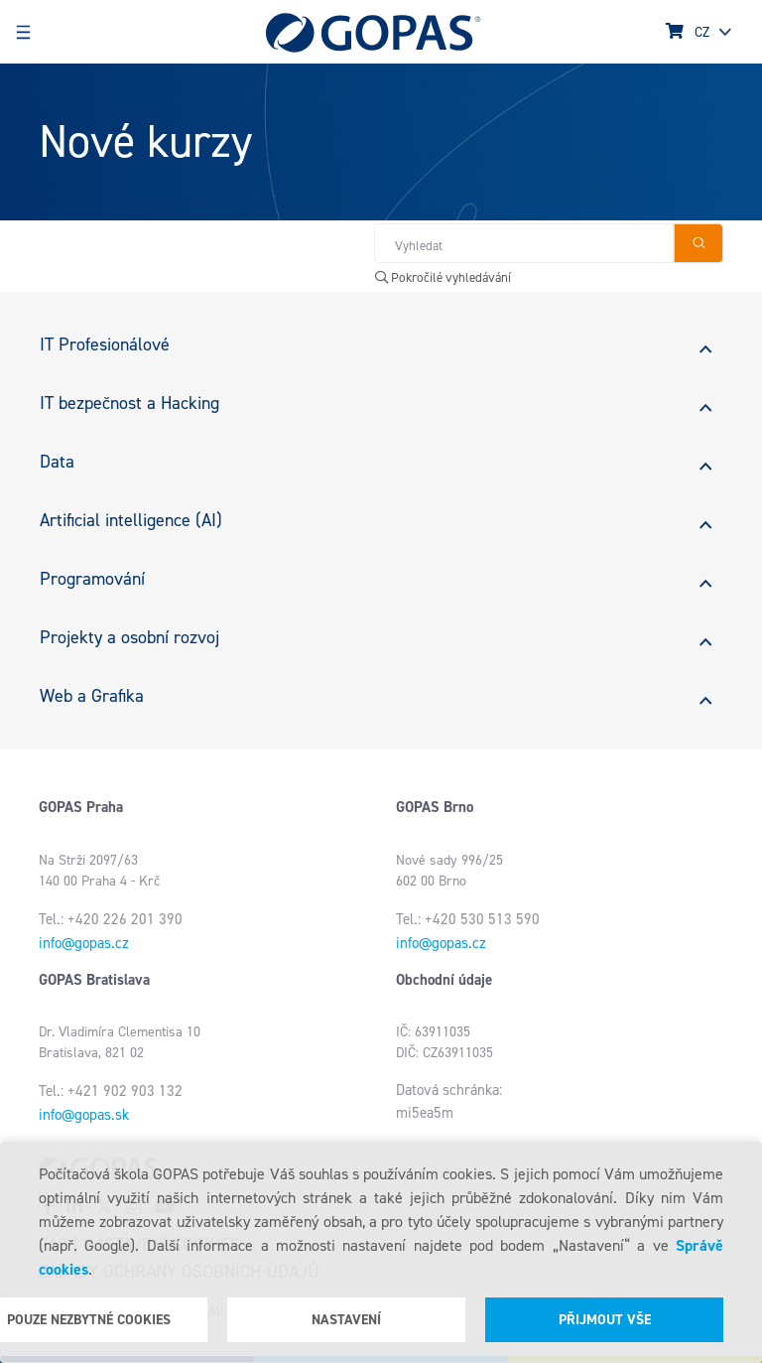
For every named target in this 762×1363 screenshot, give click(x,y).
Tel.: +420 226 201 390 (111, 919)
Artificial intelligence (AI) (131, 520)
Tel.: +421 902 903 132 (111, 1091)
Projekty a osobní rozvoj (129, 637)
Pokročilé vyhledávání (443, 277)
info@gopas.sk (84, 1115)
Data (57, 462)
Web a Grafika (92, 696)
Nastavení (346, 1319)
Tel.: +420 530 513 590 (468, 919)
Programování (92, 579)
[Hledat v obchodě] (524, 243)
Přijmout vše (605, 1319)
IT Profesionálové (105, 344)
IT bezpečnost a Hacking (129, 403)
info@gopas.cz (84, 943)
